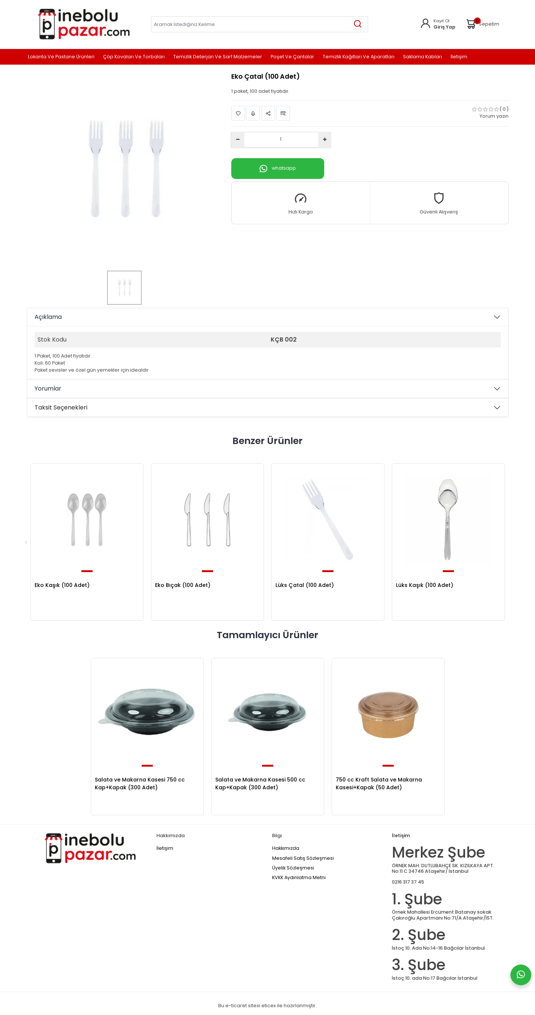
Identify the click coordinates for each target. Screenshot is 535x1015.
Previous (26, 542)
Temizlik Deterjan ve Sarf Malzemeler (217, 57)
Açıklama (48, 317)
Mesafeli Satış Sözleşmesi (303, 858)
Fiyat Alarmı (253, 113)
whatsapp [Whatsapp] (278, 168)
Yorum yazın (494, 116)
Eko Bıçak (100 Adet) (182, 585)
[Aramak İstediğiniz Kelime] (358, 24)
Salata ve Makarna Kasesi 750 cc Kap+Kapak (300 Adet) (140, 783)
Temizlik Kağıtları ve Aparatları (358, 57)
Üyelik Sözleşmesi (293, 868)
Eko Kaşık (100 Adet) (62, 585)
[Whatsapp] (520, 975)
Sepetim (482, 24)
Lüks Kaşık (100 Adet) (424, 585)
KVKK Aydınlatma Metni (299, 877)
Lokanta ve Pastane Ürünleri (61, 57)
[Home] (84, 24)
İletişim (459, 57)
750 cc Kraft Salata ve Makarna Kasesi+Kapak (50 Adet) (379, 783)
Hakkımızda (285, 848)
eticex (268, 1005)
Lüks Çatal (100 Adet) (304, 585)
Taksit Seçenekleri (61, 407)
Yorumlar (48, 388)
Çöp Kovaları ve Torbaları (134, 57)
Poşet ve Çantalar (292, 57)
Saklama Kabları (422, 57)
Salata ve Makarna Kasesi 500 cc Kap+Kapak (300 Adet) (260, 783)
